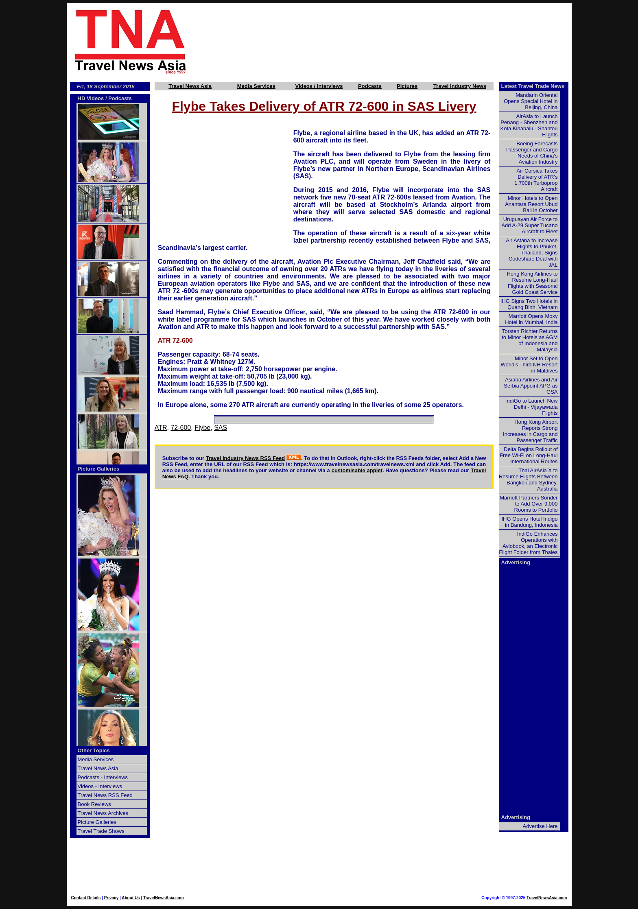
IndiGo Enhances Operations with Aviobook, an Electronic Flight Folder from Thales (528, 543)
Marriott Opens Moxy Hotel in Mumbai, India (531, 319)
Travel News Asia (190, 86)
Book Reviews (94, 804)
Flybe (202, 427)
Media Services (256, 86)
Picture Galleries (99, 469)
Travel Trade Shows (101, 831)
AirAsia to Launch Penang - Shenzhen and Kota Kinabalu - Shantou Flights (529, 125)
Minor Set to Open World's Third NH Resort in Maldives (529, 364)
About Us (131, 898)
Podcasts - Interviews (103, 777)
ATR (161, 427)
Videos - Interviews (100, 786)
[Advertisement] (393, 41)
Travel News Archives (103, 813)
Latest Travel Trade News (532, 86)
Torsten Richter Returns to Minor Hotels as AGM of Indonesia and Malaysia (529, 340)
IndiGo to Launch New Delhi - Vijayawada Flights (531, 407)
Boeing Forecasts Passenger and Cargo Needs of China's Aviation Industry (531, 152)
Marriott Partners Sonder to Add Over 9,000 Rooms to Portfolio (528, 504)
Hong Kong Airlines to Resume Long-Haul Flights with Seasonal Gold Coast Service (532, 283)
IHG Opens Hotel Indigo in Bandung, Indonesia (529, 522)
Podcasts (370, 86)
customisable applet (357, 470)
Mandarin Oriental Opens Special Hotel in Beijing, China (530, 101)
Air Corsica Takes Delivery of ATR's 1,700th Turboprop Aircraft (535, 180)
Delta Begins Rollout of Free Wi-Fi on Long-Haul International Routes (528, 455)
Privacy (111, 898)
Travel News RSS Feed (105, 795)
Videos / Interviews (319, 86)
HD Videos (91, 98)
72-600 (180, 427)
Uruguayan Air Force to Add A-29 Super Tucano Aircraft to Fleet (529, 225)
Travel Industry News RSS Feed (245, 458)
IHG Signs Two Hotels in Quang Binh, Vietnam (529, 304)
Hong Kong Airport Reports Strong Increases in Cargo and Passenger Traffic (530, 431)
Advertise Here (540, 826)
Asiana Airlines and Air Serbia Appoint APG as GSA (530, 386)
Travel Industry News (459, 86)
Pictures (407, 86)
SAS (220, 427)
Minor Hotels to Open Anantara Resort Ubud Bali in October (531, 204)
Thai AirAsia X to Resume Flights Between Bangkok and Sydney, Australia (528, 479)
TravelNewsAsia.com (163, 898)
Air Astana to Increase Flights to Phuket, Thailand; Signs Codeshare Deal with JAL (531, 252)
